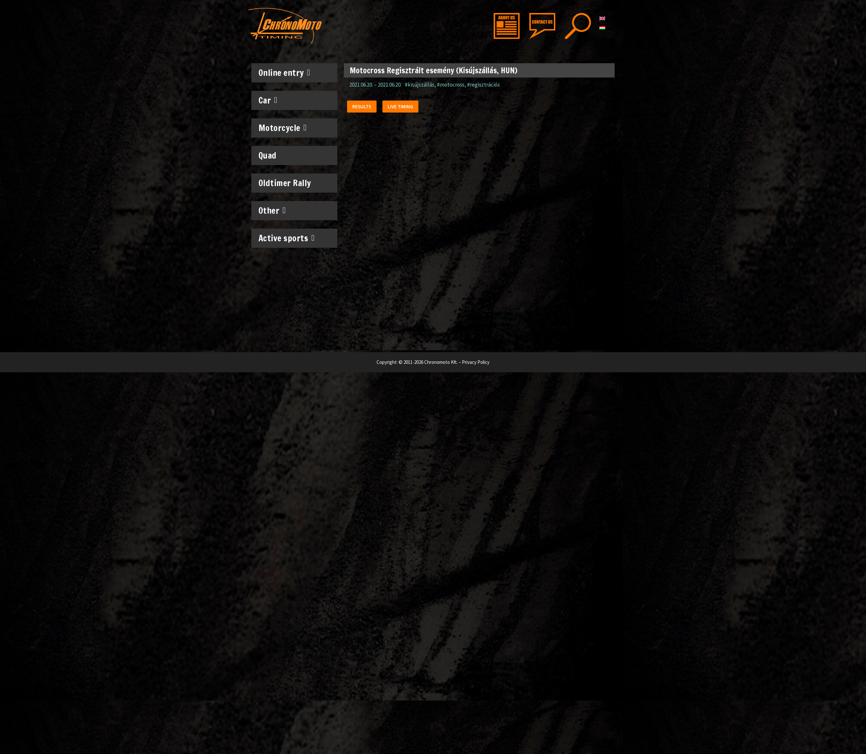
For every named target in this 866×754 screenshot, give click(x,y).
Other (272, 210)
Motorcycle (283, 127)
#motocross (450, 84)
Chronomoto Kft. (441, 362)
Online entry (284, 72)
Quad (268, 156)
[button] (363, 108)
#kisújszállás (419, 84)
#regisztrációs (483, 84)
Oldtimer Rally (285, 183)
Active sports (287, 238)
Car (268, 100)
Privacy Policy (475, 362)
